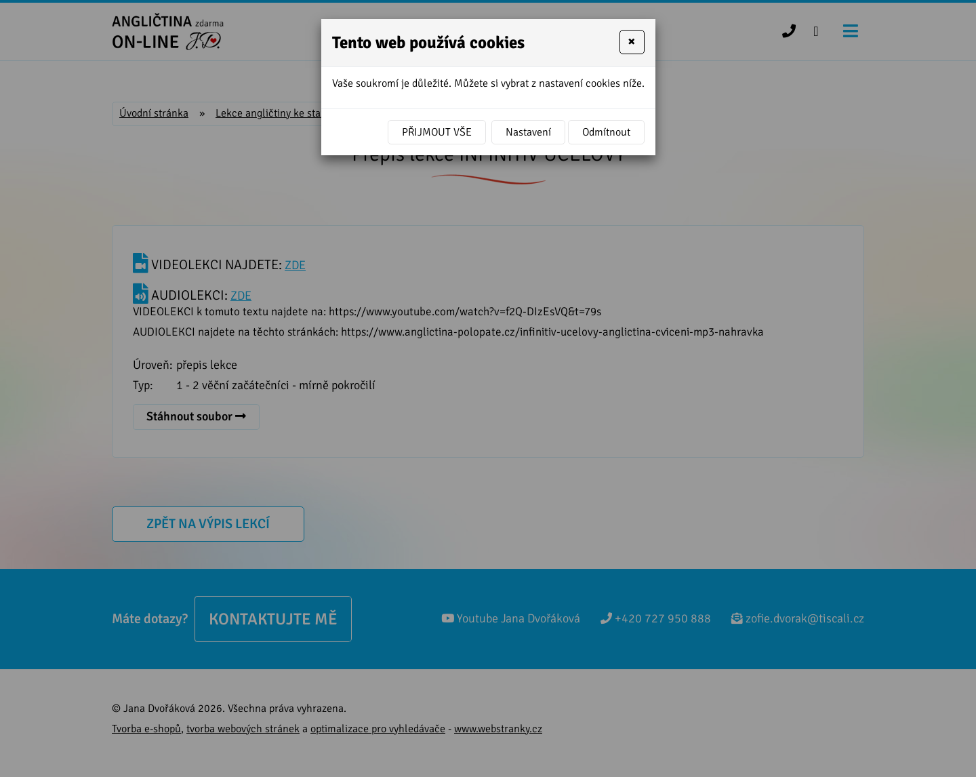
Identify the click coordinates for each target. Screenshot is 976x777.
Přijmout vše (437, 132)
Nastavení (528, 132)
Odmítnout (606, 132)
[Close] (631, 42)
